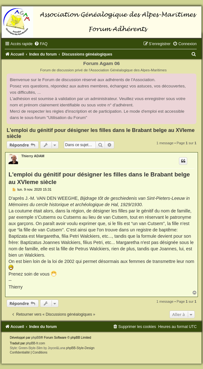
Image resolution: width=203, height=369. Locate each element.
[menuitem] (40, 44)
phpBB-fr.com (35, 343)
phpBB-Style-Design (80, 348)
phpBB (36, 337)
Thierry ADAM (32, 156)
